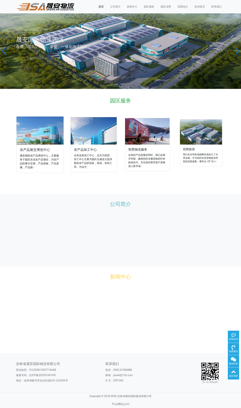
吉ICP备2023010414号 (42, 375)
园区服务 (149, 6)
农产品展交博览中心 (35, 149)
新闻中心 (132, 6)
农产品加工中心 (86, 149)
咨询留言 (199, 6)
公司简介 (115, 6)
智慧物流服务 (138, 148)
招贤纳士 (183, 6)
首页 (101, 6)
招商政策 (191, 148)
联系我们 (216, 6)
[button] (4, 51)
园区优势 (166, 6)
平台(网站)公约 (120, 404)
